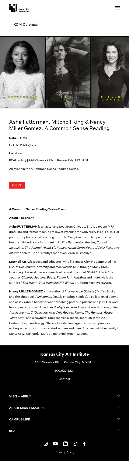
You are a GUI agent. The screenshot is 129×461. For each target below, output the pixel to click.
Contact (64, 379)
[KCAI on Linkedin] (65, 444)
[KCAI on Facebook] (84, 444)
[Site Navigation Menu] (117, 8)
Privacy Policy (64, 452)
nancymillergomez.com (70, 333)
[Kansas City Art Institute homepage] (19, 8)
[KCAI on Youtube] (55, 444)
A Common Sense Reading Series (54, 169)
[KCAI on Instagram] (46, 444)
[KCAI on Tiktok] (75, 444)
